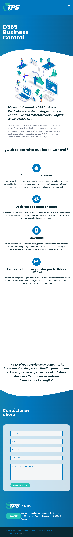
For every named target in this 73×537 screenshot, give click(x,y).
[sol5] (36, 59)
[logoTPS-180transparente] (13, 503)
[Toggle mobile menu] (69, 5)
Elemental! (21, 533)
